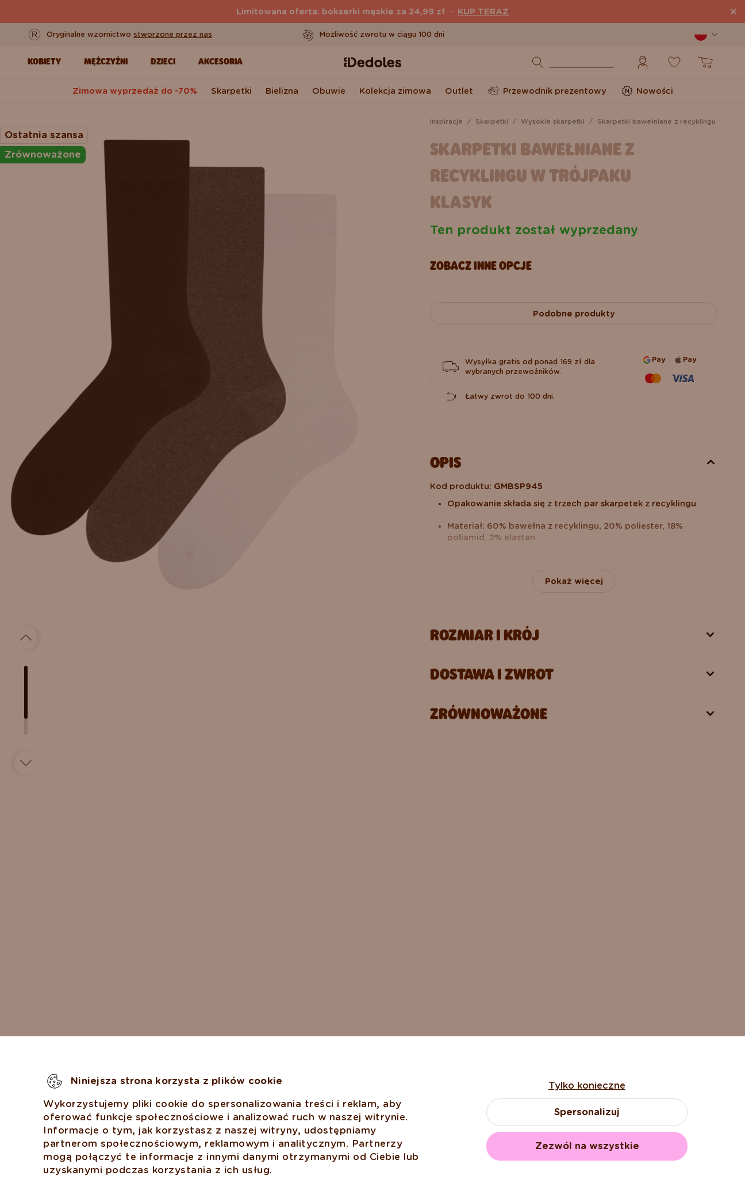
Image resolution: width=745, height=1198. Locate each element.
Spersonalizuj (587, 1112)
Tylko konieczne (586, 1085)
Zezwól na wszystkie (587, 1145)
